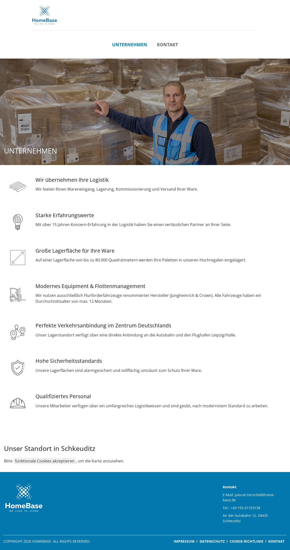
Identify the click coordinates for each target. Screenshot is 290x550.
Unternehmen (129, 44)
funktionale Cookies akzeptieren (44, 461)
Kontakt (167, 44)
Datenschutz (212, 541)
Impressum (184, 541)
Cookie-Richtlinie (246, 541)
